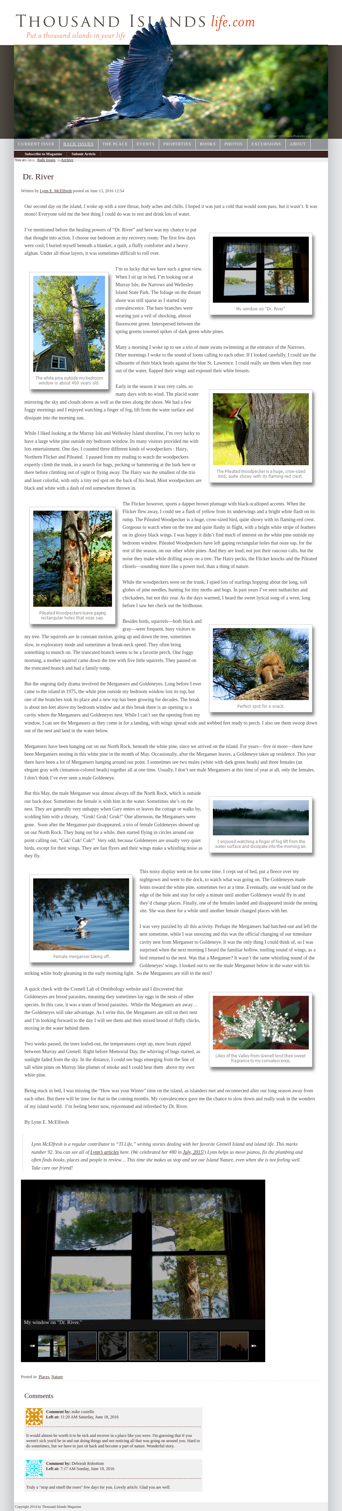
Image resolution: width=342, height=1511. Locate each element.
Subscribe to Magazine (43, 154)
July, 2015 (193, 1152)
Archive (31, 159)
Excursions (266, 144)
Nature (57, 1376)
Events (146, 144)
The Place (115, 144)
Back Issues (79, 144)
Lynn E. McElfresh (56, 190)
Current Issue (36, 144)
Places (44, 1376)
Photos (233, 144)
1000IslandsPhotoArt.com (294, 136)
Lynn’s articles (104, 1152)
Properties (177, 144)
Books (208, 144)
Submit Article (84, 154)
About (298, 144)
